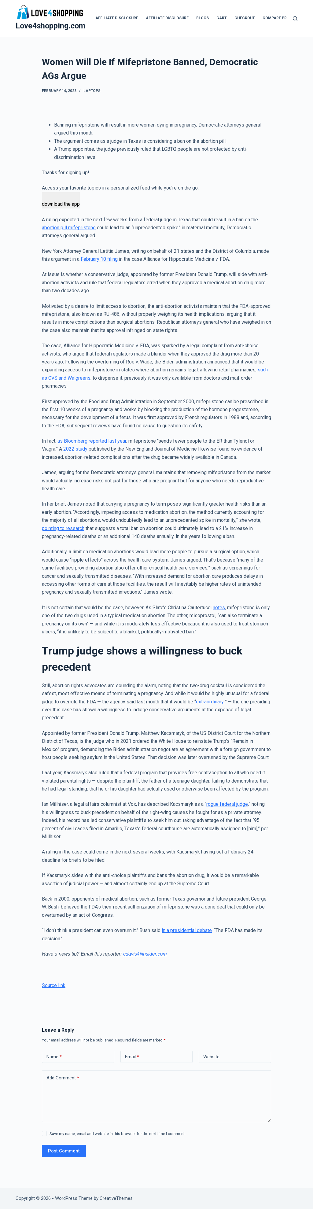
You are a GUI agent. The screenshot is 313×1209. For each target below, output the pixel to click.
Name (54, 1057)
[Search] (295, 18)
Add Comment (62, 1078)
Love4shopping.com (50, 25)
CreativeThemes (116, 1198)
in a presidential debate (187, 930)
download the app (61, 204)
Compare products (282, 18)
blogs (202, 18)
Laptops (92, 91)
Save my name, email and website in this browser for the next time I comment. (118, 1133)
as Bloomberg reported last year (91, 441)
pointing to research (63, 528)
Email (132, 1057)
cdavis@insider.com (145, 954)
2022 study (75, 449)
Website (211, 1057)
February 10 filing (99, 259)
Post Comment (64, 1151)
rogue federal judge (227, 804)
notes (219, 607)
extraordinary (210, 702)
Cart (221, 18)
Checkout (244, 18)
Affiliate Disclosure (116, 18)
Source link (53, 985)
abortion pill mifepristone (69, 227)
